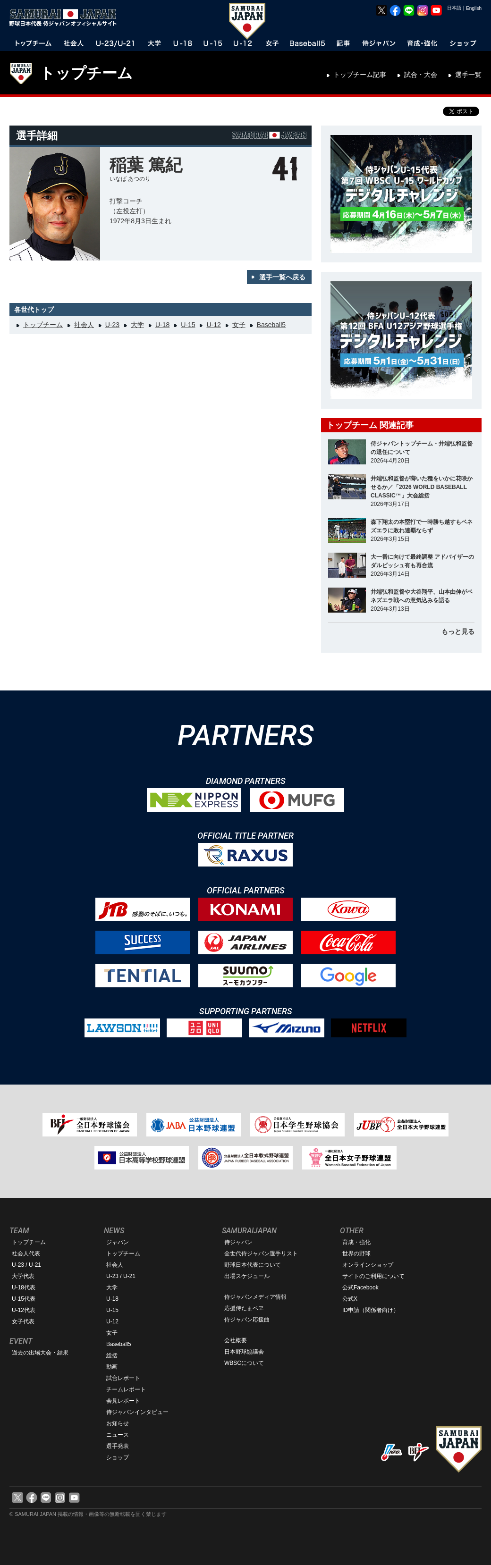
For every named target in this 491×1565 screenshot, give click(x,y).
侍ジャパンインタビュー (137, 1412)
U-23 (112, 324)
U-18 (162, 324)
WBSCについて (244, 1363)
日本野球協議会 (244, 1351)
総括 (112, 1355)
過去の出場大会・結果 (40, 1352)
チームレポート (126, 1389)
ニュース (117, 1434)
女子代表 (23, 1321)
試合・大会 (420, 74)
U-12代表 (23, 1310)
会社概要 (235, 1340)
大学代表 (23, 1276)
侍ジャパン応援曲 (247, 1319)
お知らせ (117, 1423)
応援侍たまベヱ (244, 1308)
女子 (239, 324)
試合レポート (123, 1378)
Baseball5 (271, 324)
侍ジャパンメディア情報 (255, 1297)
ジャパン (117, 1242)
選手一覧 (468, 74)
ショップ (117, 1457)
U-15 (188, 324)
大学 (137, 324)
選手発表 (117, 1446)
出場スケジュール (247, 1276)
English (474, 8)
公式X (349, 1299)
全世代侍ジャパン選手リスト (261, 1253)
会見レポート (123, 1400)
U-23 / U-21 (26, 1265)
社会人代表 (26, 1253)
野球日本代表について (252, 1265)
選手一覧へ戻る (282, 277)
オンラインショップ (367, 1265)
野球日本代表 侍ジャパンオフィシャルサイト (66, 17)
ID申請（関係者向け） (370, 1310)
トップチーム (86, 73)
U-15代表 (23, 1299)
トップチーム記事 (359, 74)
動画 (112, 1366)
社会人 (84, 324)
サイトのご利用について (373, 1276)
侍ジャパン (238, 1242)
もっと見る (457, 631)
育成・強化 (356, 1242)
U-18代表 (23, 1287)
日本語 (454, 7)
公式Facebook (360, 1287)
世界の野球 (356, 1253)
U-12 (213, 324)
